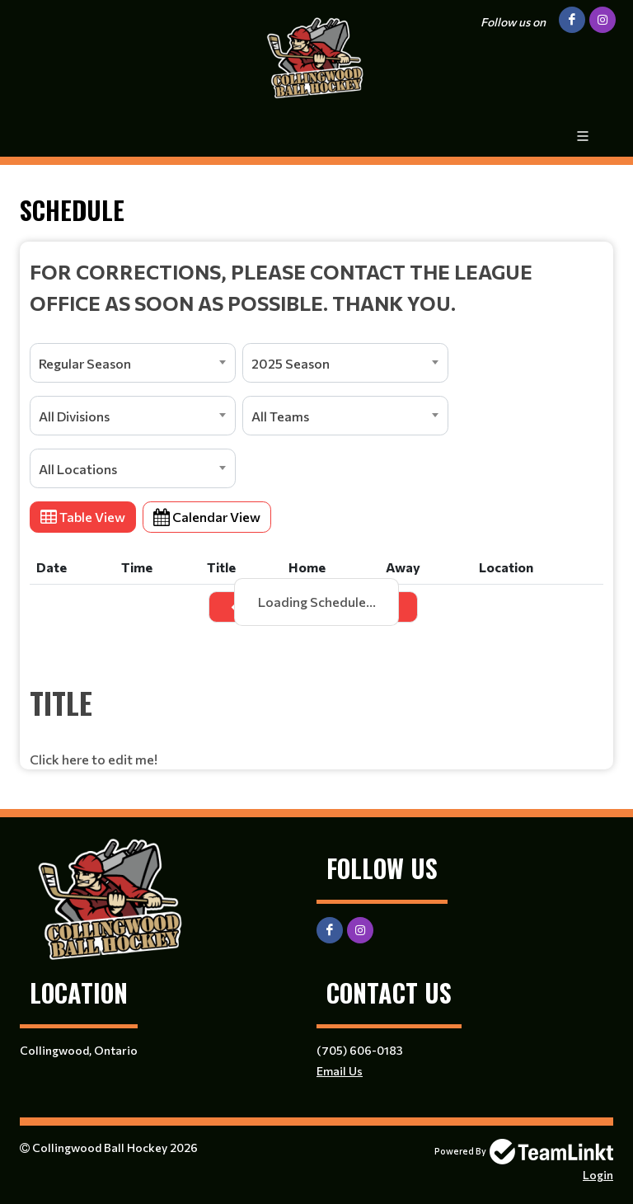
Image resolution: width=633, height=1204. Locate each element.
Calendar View (206, 516)
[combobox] (133, 363)
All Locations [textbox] (78, 469)
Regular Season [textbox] (85, 363)
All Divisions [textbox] (74, 416)
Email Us (339, 1071)
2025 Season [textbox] (290, 363)
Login (598, 1175)
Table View (82, 516)
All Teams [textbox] (280, 416)
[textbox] (316, 287)
